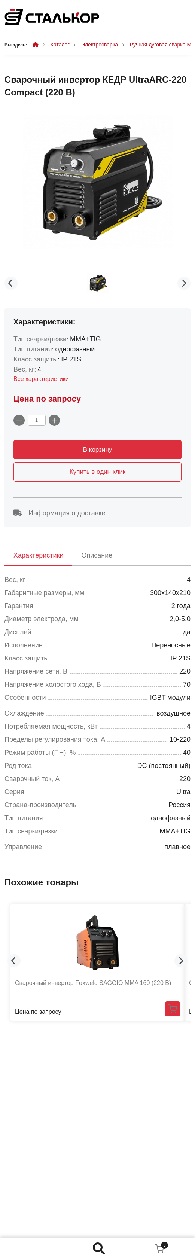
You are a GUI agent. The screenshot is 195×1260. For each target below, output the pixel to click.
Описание (96, 555)
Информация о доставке (59, 513)
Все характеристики (41, 379)
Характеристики (38, 555)
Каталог (60, 45)
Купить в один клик (97, 471)
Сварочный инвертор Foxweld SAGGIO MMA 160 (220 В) (93, 983)
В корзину (97, 449)
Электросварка (99, 45)
